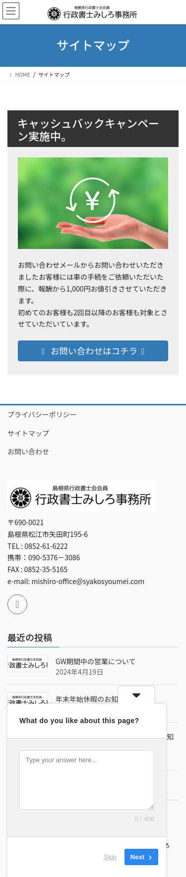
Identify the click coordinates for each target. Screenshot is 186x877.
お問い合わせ (28, 451)
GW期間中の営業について (95, 661)
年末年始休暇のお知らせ (94, 699)
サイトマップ (28, 433)
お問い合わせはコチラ (93, 350)
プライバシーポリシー (42, 414)
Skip (110, 857)
